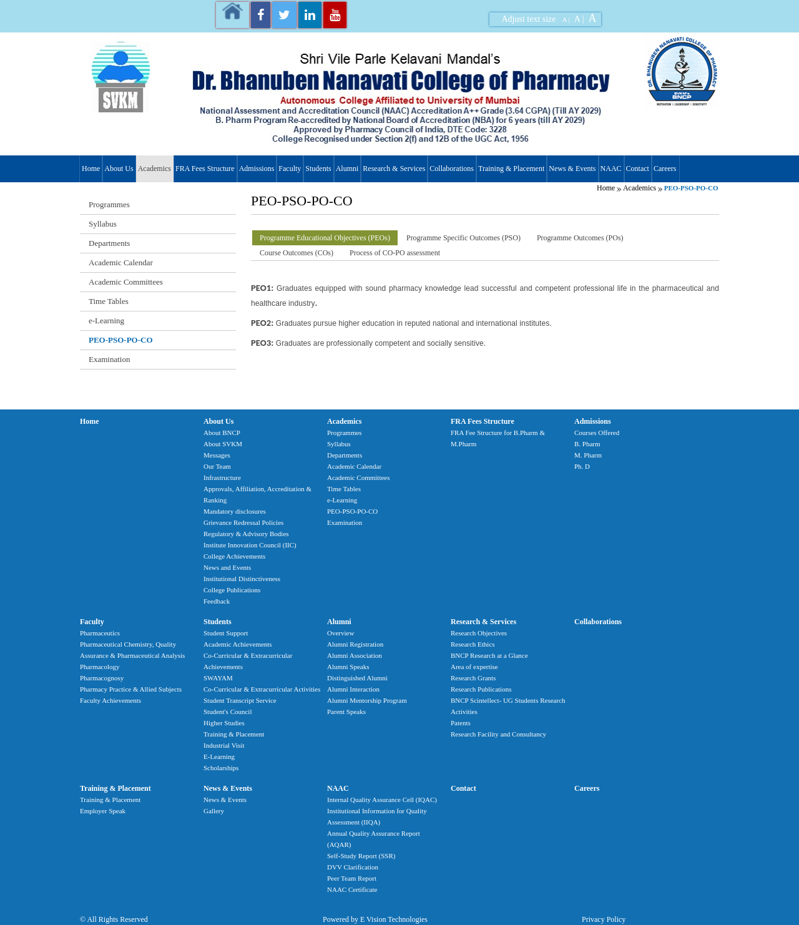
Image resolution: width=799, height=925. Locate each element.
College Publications (231, 590)
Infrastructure (222, 477)
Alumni (347, 168)
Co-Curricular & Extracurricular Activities (261, 689)
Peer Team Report (351, 878)
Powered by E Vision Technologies (375, 919)
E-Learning (219, 756)
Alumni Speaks (348, 666)
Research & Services (394, 168)
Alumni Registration (355, 644)
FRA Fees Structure (205, 168)
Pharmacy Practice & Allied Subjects (131, 689)
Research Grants (473, 678)
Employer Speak (102, 811)
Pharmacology (100, 666)
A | (566, 19)
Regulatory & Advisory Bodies (246, 533)
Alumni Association (354, 655)
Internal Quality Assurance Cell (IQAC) (382, 799)
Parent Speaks (346, 711)
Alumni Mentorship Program (367, 700)
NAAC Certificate (352, 889)
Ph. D (582, 466)
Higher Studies (224, 723)
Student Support (225, 633)
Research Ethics (473, 644)
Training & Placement (511, 168)
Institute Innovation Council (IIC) (250, 545)
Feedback (216, 601)
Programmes (109, 204)
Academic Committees (126, 281)
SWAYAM (218, 678)
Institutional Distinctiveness (241, 578)
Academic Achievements (237, 644)
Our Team (217, 466)
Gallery (213, 811)
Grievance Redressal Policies (243, 522)
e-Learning (106, 320)
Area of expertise (474, 666)
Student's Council (227, 711)
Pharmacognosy (102, 678)
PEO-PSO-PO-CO (121, 340)
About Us (118, 168)
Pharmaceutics (100, 633)
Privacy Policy (603, 919)
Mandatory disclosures (234, 511)
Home (91, 168)
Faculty (289, 168)
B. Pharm (587, 444)
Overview (340, 633)
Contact (637, 168)
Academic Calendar (121, 262)
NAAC (611, 168)
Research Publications (481, 689)
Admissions (257, 168)
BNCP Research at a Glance (489, 655)
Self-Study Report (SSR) (361, 855)
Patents (461, 723)
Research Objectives (479, 633)
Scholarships (220, 767)
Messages (216, 455)
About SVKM (222, 444)
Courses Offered (596, 432)
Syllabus (103, 223)
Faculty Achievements (110, 700)
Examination (109, 359)
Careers (665, 168)
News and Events (227, 567)
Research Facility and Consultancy (498, 734)
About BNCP (221, 432)
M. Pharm (588, 455)
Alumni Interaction (353, 689)
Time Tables (109, 301)
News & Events (572, 168)
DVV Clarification (352, 867)
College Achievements (234, 556)
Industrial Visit (223, 745)
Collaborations (451, 168)
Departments (109, 243)
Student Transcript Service (240, 700)
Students (318, 168)
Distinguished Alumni (357, 678)
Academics (154, 168)
